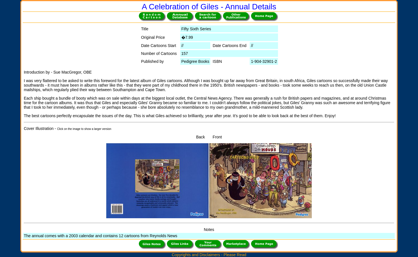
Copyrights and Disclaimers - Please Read (209, 254)
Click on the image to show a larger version (84, 128)
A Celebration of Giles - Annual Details (209, 6)
